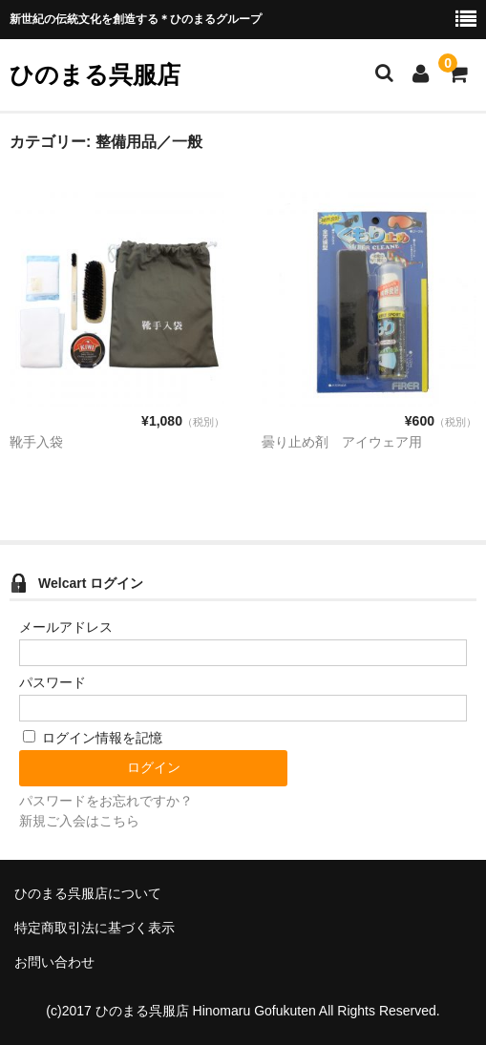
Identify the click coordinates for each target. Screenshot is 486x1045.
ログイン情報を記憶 (92, 737)
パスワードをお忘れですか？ (106, 800)
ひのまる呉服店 (95, 74)
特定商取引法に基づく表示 (94, 927)
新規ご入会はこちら (79, 820)
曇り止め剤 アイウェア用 (342, 441)
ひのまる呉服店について (87, 893)
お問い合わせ (54, 962)
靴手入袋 (36, 441)
